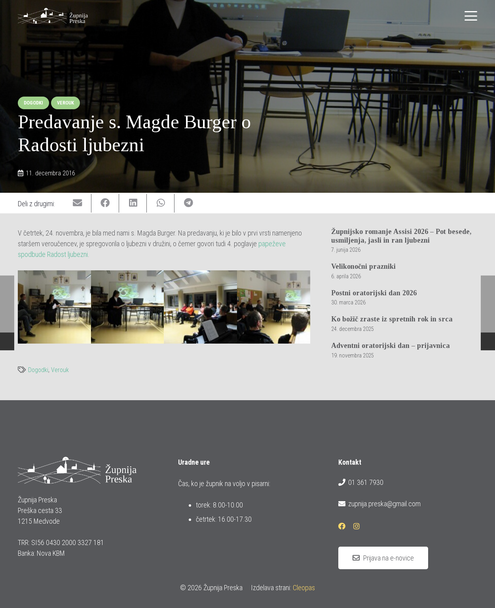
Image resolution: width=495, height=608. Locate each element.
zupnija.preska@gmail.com (379, 504)
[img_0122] (54, 307)
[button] (471, 16)
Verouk (60, 370)
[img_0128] (273, 307)
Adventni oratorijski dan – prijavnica (390, 346)
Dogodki (38, 370)
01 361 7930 (360, 482)
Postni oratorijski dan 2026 (374, 293)
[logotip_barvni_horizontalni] (53, 16)
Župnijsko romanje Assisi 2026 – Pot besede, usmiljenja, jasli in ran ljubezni (401, 236)
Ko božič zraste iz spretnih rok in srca (392, 319)
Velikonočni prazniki (363, 266)
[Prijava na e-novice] (383, 558)
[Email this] (77, 203)
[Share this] (105, 203)
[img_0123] (127, 307)
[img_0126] (200, 307)
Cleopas (304, 587)
